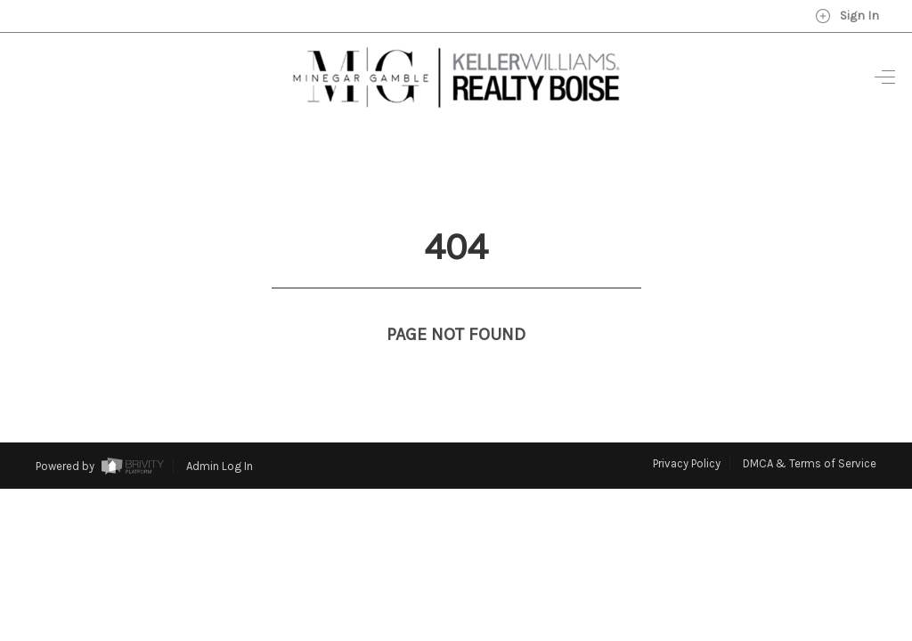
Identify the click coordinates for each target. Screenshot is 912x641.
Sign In (847, 16)
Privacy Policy (687, 430)
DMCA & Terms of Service (809, 430)
